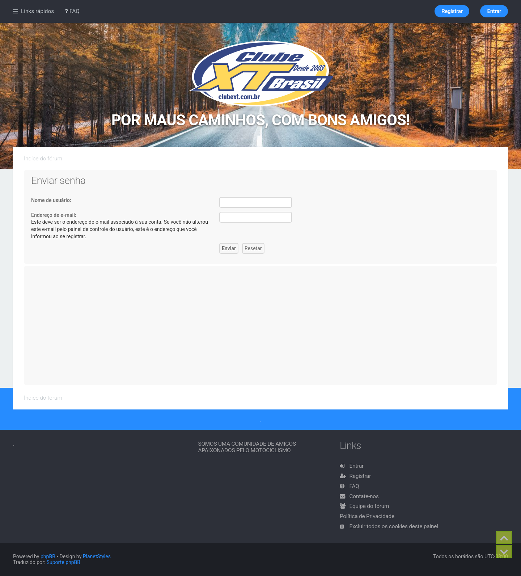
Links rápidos (37, 11)
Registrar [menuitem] (451, 11)
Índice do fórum (43, 158)
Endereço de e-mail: (53, 215)
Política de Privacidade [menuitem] (367, 516)
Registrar (360, 476)
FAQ (354, 486)
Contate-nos (364, 496)
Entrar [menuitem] (494, 11)
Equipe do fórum (369, 506)
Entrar (357, 466)
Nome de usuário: (51, 200)
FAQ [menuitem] (72, 11)
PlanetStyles (97, 556)
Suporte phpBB (63, 562)
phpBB (48, 556)
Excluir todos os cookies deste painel (394, 526)
